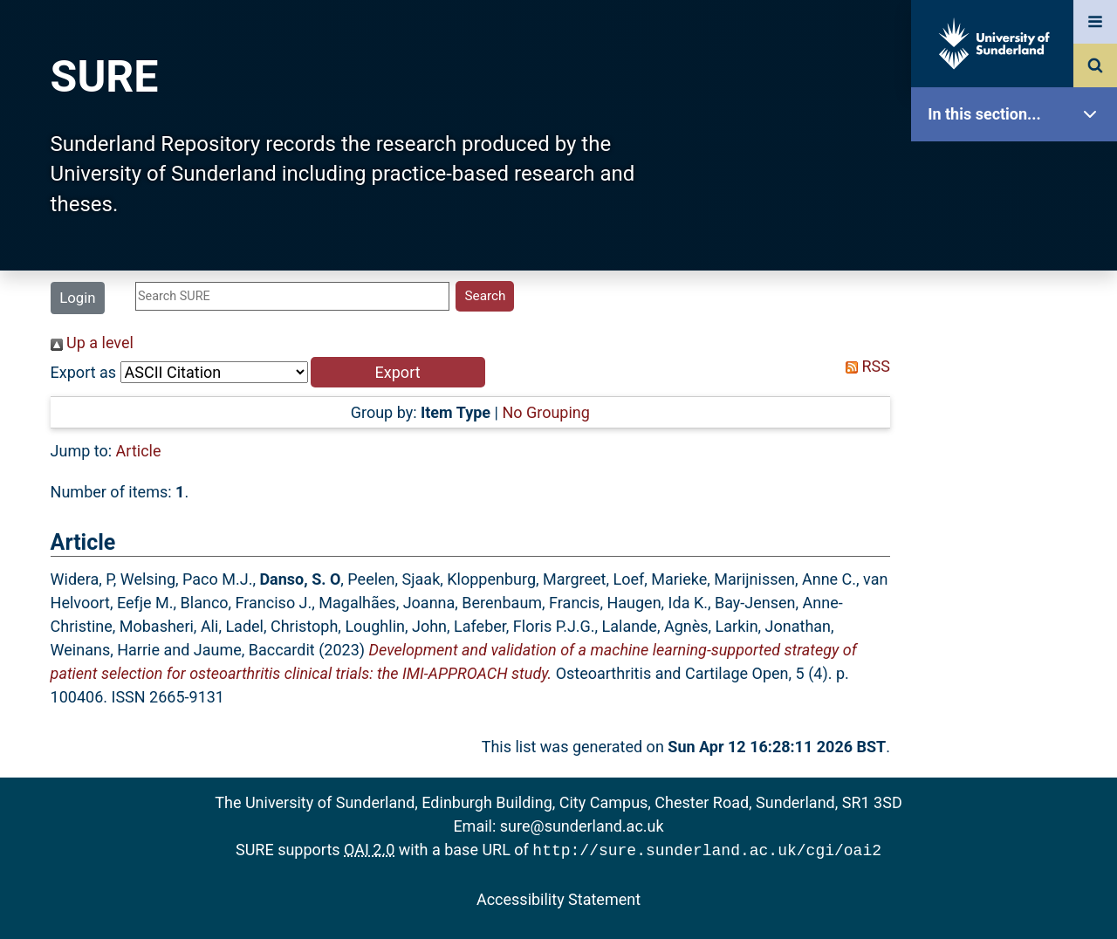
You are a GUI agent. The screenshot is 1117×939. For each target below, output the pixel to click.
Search (1018, 390)
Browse (1018, 335)
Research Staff (1018, 556)
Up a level (92, 342)
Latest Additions (1018, 445)
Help (1018, 612)
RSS (864, 366)
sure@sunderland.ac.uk (582, 826)
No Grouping (545, 412)
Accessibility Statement (558, 897)
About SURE (1018, 280)
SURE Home (1018, 170)
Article (138, 451)
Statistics (1018, 501)
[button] (398, 372)
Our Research (1018, 225)
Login (77, 297)
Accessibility (1018, 667)
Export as (84, 372)
